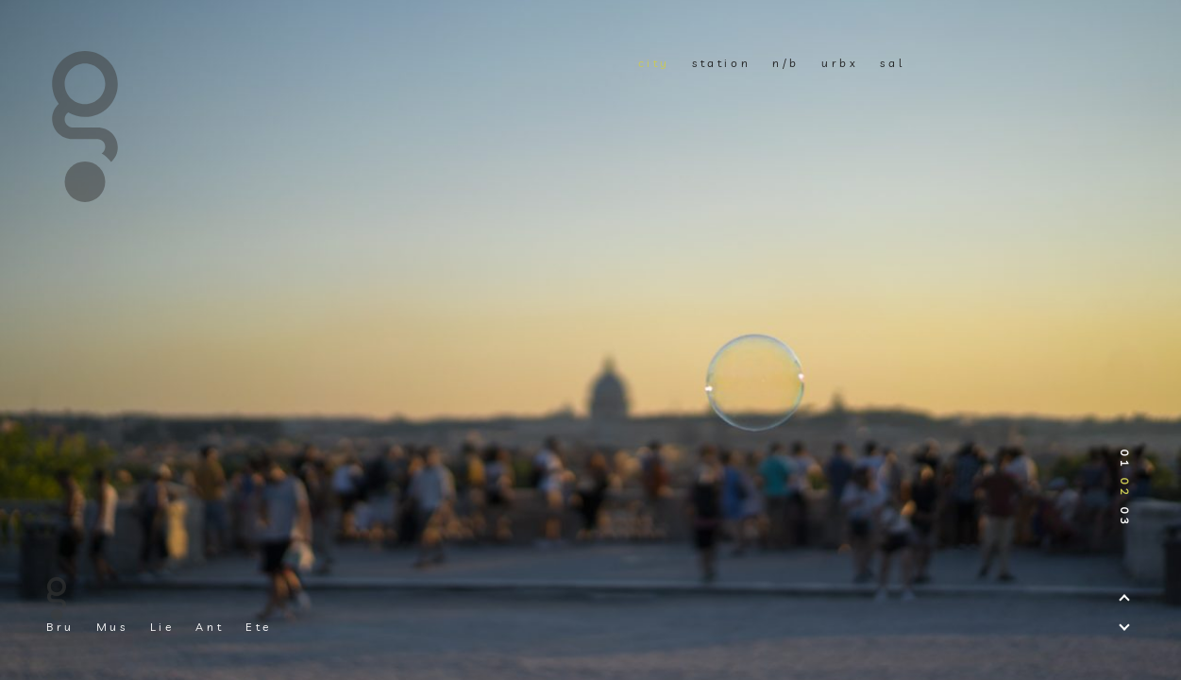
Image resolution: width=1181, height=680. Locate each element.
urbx (839, 63)
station (721, 63)
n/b (786, 63)
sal (892, 63)
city (654, 63)
